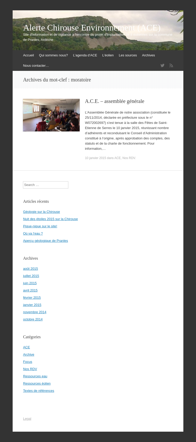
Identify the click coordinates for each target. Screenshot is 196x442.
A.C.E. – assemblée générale (114, 101)
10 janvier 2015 (95, 158)
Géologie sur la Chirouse (41, 212)
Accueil (28, 55)
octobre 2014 (33, 319)
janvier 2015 (32, 305)
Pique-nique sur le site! (40, 226)
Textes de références (38, 391)
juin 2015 (30, 283)
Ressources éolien (37, 383)
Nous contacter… (36, 66)
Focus (27, 362)
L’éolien (108, 55)
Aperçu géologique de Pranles (45, 241)
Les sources (128, 55)
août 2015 (30, 269)
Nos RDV (129, 158)
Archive (28, 354)
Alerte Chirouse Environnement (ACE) (91, 27)
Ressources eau (35, 376)
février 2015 (32, 297)
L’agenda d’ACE (85, 55)
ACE (118, 158)
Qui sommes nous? (53, 55)
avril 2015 (30, 290)
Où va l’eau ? (33, 233)
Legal (27, 419)
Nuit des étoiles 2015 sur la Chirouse (50, 219)
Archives (148, 55)
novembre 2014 (34, 312)
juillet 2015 (31, 276)
